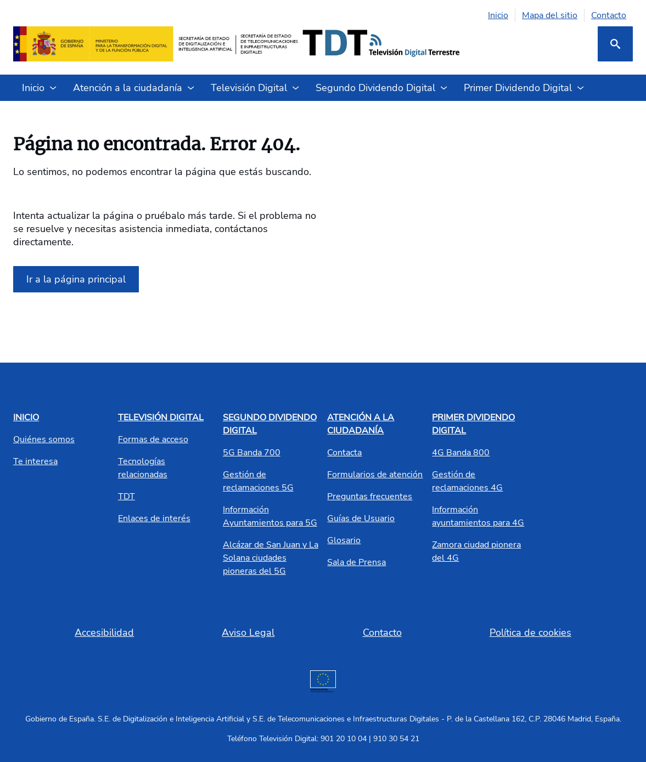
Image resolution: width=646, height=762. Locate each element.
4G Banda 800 (461, 453)
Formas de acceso (153, 439)
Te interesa (35, 461)
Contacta (344, 453)
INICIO (26, 417)
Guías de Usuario (361, 518)
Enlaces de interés (154, 518)
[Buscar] (615, 43)
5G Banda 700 (251, 453)
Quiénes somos (44, 439)
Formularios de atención (375, 475)
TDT (126, 496)
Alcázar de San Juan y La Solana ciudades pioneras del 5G (270, 558)
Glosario (344, 540)
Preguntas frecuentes (369, 496)
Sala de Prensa (356, 562)
